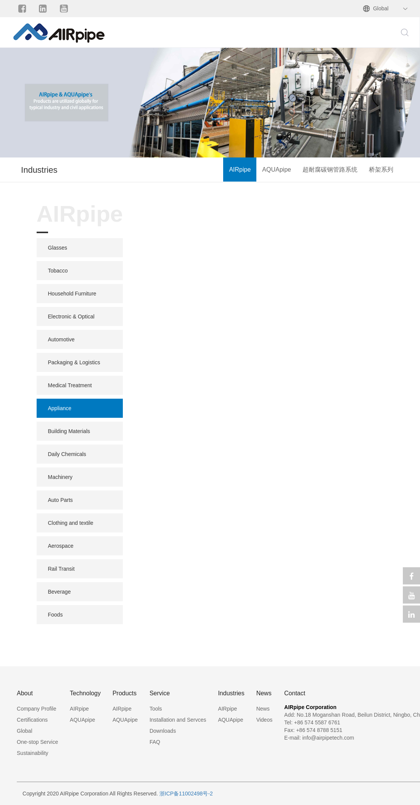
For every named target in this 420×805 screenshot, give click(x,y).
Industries (231, 693)
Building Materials (69, 431)
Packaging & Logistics (74, 362)
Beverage (59, 592)
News (264, 693)
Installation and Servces (178, 720)
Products (125, 693)
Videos (264, 720)
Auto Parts (60, 500)
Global (380, 8)
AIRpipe (240, 169)
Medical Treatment (70, 385)
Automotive (61, 339)
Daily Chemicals (67, 454)
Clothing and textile (70, 523)
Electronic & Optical (71, 316)
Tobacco (58, 271)
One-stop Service (37, 742)
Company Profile (36, 709)
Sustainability (32, 753)
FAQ (155, 742)
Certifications (32, 720)
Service (160, 693)
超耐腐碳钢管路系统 (330, 169)
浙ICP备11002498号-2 (186, 793)
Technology (85, 693)
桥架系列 (381, 169)
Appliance (60, 408)
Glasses (58, 248)
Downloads (163, 731)
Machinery (60, 477)
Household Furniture (72, 294)
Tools (156, 709)
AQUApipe (276, 169)
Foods (55, 615)
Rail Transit (61, 569)
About (25, 693)
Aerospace (61, 546)
